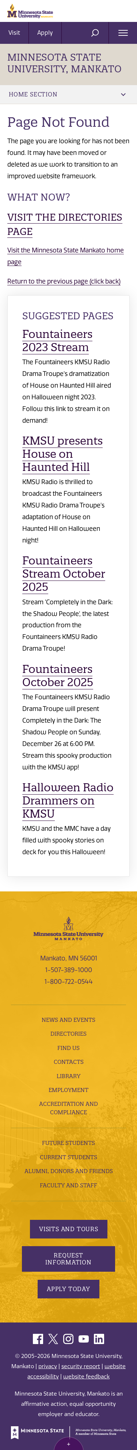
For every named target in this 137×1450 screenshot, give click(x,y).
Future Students (68, 1142)
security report (80, 1366)
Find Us (68, 1047)
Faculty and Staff (68, 1185)
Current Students (68, 1157)
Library (68, 1076)
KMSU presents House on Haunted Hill (62, 454)
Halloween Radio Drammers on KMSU (68, 801)
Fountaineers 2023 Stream (57, 340)
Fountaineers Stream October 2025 (63, 574)
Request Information (68, 1259)
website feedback (86, 1376)
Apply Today (68, 1289)
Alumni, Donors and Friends (68, 1171)
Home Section (67, 94)
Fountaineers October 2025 (57, 675)
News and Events (68, 1019)
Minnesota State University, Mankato (64, 63)
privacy (47, 1366)
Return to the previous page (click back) (64, 281)
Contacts (69, 1061)
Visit (14, 32)
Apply (45, 32)
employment (68, 1089)
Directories (68, 1033)
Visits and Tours (68, 1229)
